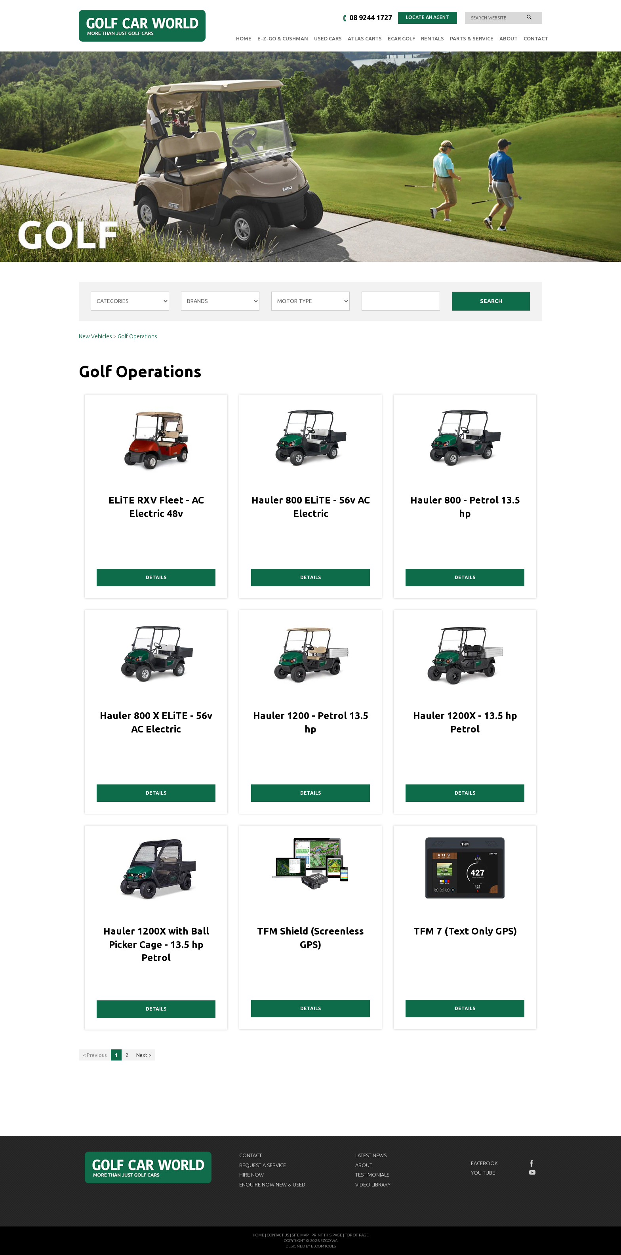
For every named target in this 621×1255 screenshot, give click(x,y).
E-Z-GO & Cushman (282, 38)
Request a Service (262, 1165)
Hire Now (251, 1174)
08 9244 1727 (370, 18)
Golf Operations (137, 337)
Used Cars (328, 38)
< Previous (95, 1055)
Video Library (373, 1184)
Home (243, 38)
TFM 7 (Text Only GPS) (465, 931)
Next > (143, 1055)
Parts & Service (471, 38)
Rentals (432, 38)
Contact (536, 38)
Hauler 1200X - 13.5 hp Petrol (465, 722)
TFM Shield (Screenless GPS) (310, 938)
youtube (532, 1173)
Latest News (371, 1155)
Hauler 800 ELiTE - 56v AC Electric (310, 507)
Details (156, 577)
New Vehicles (96, 337)
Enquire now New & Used (272, 1184)
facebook (532, 1163)
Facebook (484, 1163)
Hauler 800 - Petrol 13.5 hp (465, 507)
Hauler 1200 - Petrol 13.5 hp (310, 722)
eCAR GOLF (401, 38)
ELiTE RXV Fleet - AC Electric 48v (156, 507)
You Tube (483, 1172)
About (508, 38)
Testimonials (372, 1174)
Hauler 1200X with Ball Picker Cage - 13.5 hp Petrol (156, 944)
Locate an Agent (427, 17)
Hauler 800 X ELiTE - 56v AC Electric (156, 722)
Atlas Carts (365, 38)
